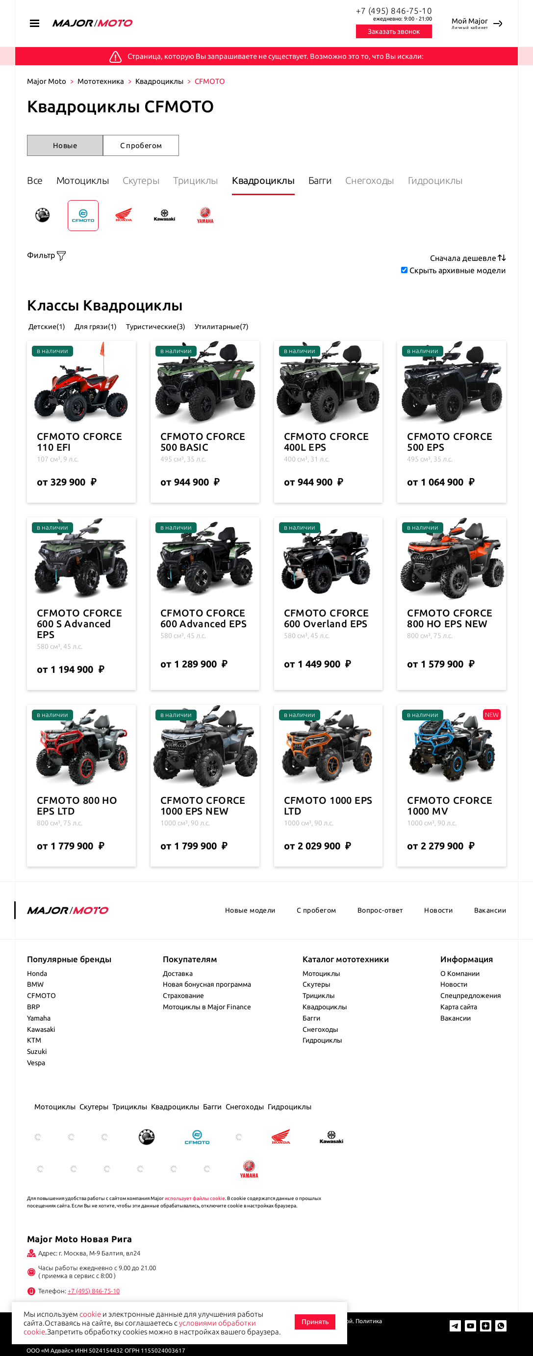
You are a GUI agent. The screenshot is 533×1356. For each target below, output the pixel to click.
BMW (35, 1008)
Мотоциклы (90, 180)
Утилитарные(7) (274, 349)
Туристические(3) (191, 349)
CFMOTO (41, 1019)
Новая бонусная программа (207, 1008)
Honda (37, 996)
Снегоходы (417, 180)
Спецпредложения (470, 1019)
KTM (34, 1064)
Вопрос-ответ (380, 934)
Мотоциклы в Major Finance (207, 1030)
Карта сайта (458, 1030)
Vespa (36, 1086)
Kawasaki (41, 1052)
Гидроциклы (54, 207)
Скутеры (156, 180)
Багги (359, 180)
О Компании (460, 996)
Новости (438, 934)
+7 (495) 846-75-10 (394, 10)
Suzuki (37, 1075)
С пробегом (141, 145)
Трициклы (219, 180)
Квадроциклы (159, 81)
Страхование (183, 1019)
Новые (65, 145)
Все (35, 180)
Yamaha (39, 1042)
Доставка (178, 996)
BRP (33, 1030)
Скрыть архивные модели (457, 294)
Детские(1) (48, 349)
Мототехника (100, 81)
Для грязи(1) (113, 349)
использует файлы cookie (195, 1222)
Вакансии (490, 934)
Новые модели (250, 934)
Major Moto (46, 81)
